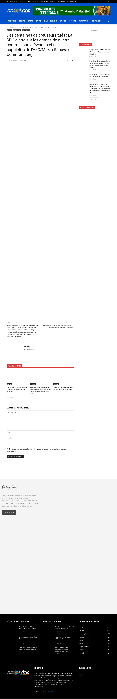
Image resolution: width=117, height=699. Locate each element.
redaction (14, 60)
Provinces (96, 21)
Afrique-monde (17, 30)
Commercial (61, 1)
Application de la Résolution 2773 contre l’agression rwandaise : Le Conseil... (63, 636)
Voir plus (94, 99)
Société (22, 21)
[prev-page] (8, 396)
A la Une (14, 27)
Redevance (53, 1)
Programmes (44, 1)
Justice (63, 21)
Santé (38, 21)
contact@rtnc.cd (50, 689)
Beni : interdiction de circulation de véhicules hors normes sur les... (28, 636)
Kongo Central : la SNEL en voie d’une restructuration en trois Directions (16, 389)
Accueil (9, 27)
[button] (107, 21)
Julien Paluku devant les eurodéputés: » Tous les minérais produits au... (62, 646)
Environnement (50, 21)
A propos (22, 1)
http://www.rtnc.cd (28, 349)
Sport (30, 21)
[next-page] (11, 396)
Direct (29, 1)
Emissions (36, 1)
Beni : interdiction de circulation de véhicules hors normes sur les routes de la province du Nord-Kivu (40, 389)
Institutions (84, 21)
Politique (12, 21)
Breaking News (26, 30)
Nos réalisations (71, 1)
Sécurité (72, 21)
